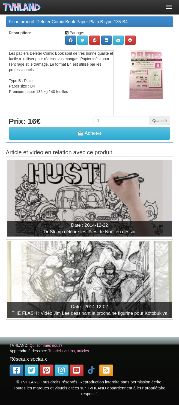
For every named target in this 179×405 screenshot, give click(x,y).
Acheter (89, 133)
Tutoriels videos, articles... (70, 351)
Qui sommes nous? (45, 345)
